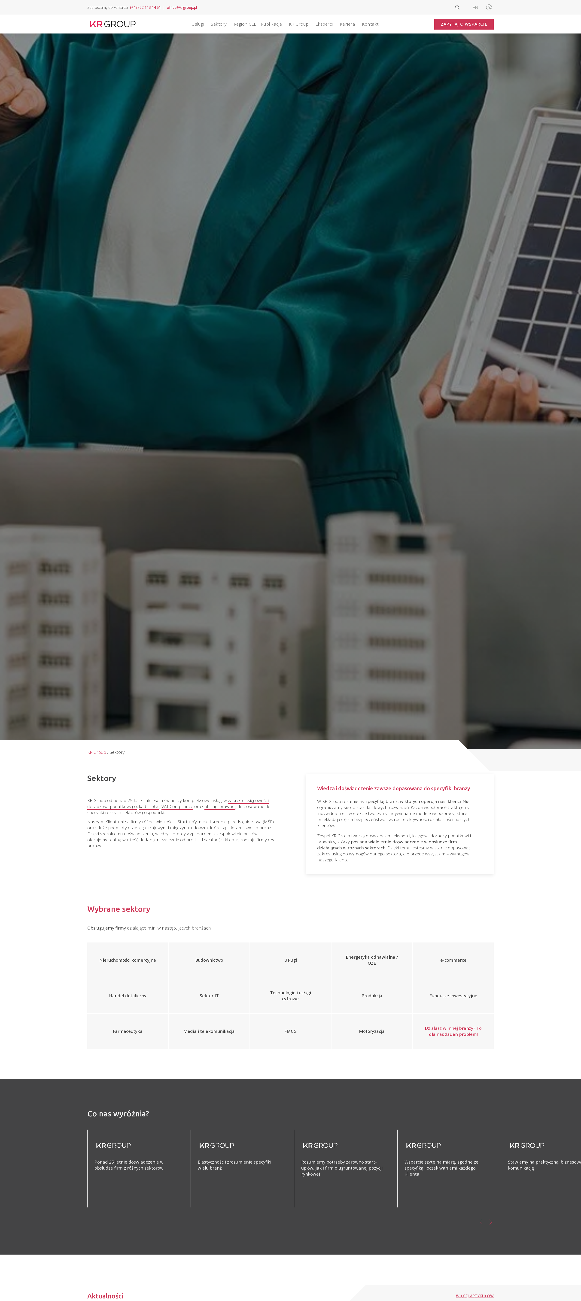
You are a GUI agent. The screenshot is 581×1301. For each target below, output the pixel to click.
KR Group (96, 752)
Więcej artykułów (475, 1295)
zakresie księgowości (248, 800)
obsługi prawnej (219, 806)
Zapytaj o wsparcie (464, 24)
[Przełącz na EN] (475, 7)
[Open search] (461, 7)
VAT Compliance (177, 806)
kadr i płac (149, 806)
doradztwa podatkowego (112, 806)
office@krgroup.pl (182, 7)
